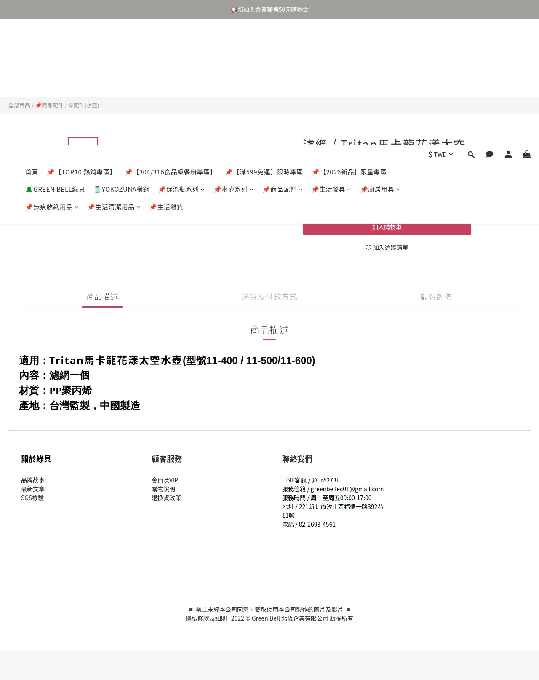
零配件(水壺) (83, 105)
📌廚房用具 (380, 62)
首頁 (31, 45)
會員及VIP (165, 480)
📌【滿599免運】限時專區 (264, 45)
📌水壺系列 (233, 62)
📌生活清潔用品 (114, 80)
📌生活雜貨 (166, 80)
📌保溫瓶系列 (181, 62)
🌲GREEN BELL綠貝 (55, 62)
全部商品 (19, 105)
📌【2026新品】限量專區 (349, 45)
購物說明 (163, 489)
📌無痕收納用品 (52, 80)
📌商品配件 (282, 62)
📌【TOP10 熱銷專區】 (81, 45)
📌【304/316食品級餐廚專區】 (170, 45)
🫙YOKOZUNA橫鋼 (121, 62)
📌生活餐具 (331, 62)
